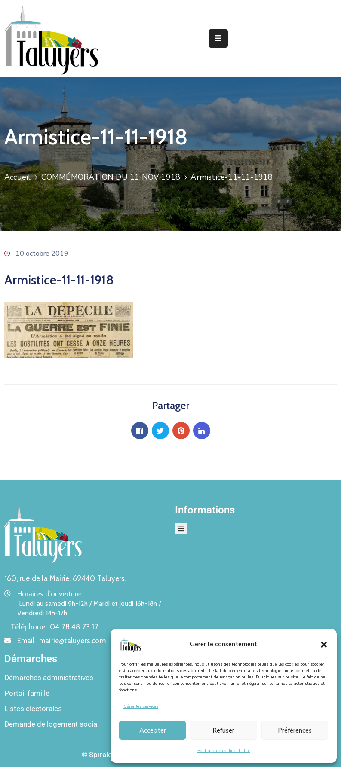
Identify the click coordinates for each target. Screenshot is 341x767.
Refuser (223, 730)
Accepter (152, 730)
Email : (61, 640)
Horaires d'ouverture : (50, 594)
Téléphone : (54, 627)
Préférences (295, 730)
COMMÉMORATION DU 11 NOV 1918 (111, 177)
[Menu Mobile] (218, 38)
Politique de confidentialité (223, 751)
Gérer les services (140, 706)
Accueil (17, 177)
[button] (323, 644)
